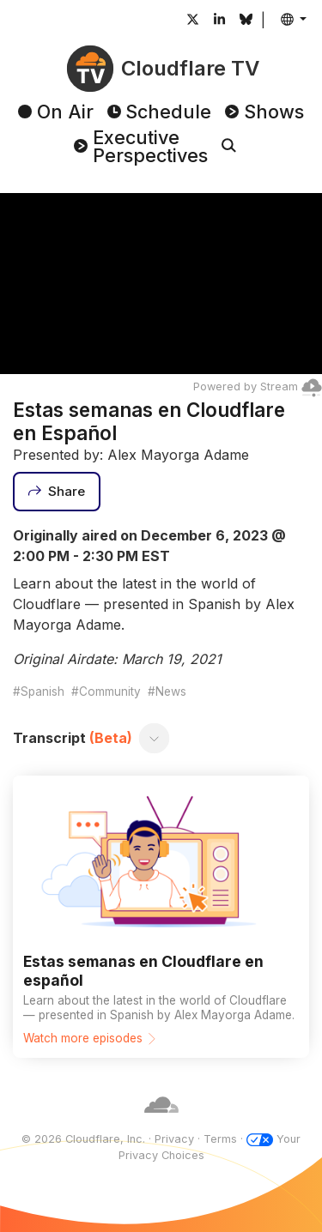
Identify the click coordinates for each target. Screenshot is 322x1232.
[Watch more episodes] (161, 916)
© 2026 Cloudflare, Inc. (83, 1138)
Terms (220, 1138)
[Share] (56, 491)
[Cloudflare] (161, 1122)
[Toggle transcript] (154, 737)
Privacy (174, 1138)
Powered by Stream (257, 386)
